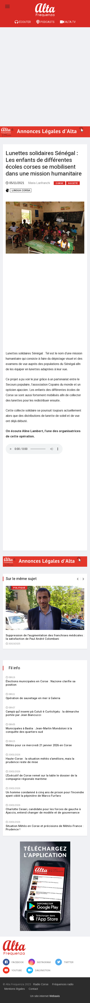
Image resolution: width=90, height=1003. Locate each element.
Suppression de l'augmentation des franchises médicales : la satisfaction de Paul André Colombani (45, 637)
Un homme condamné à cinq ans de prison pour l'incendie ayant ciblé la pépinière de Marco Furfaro (45, 794)
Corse (59, 183)
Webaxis (54, 996)
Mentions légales (14, 988)
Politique (19, 587)
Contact (33, 988)
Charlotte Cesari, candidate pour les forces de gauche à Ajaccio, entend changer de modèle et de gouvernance (43, 811)
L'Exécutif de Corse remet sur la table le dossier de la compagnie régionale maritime (41, 777)
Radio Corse (40, 984)
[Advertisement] (45, 74)
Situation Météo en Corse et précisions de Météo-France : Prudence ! (45, 827)
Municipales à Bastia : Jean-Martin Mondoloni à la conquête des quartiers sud (39, 730)
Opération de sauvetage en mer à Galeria (33, 698)
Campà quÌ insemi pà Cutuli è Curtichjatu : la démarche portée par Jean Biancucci (42, 713)
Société (73, 183)
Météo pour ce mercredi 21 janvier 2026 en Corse (39, 745)
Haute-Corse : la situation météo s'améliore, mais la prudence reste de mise (40, 760)
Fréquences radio (62, 984)
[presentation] (78, 579)
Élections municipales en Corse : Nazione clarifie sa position (40, 683)
